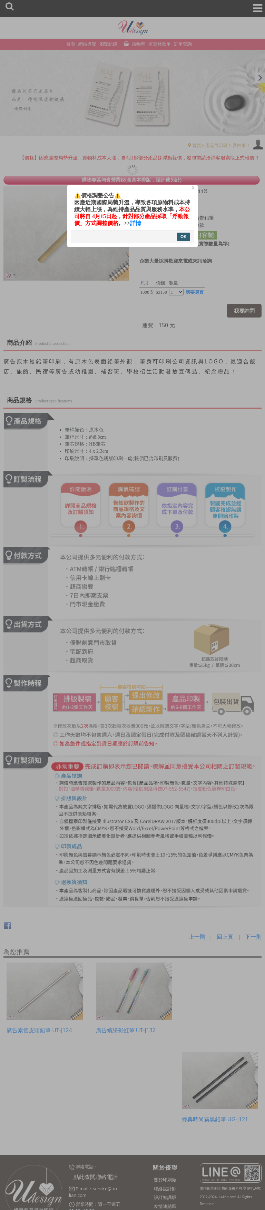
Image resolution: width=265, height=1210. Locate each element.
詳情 (135, 223)
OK (183, 236)
